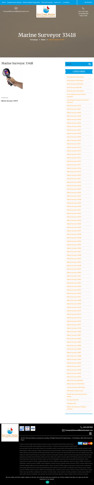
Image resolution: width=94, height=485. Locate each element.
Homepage (34, 39)
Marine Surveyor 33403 (74, 116)
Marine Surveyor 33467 (74, 297)
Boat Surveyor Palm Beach (75, 84)
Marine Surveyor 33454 (74, 262)
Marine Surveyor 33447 (74, 251)
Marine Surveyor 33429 (74, 203)
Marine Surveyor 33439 (74, 237)
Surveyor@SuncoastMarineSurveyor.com (16, 11)
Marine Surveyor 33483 (74, 342)
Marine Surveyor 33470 (74, 307)
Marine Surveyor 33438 (74, 234)
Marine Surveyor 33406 (74, 126)
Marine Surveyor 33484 (74, 345)
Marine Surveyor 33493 (74, 359)
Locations (66, 2)
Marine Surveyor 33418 (74, 168)
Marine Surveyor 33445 (74, 244)
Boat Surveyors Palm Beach (75, 91)
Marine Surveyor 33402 (74, 112)
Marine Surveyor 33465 (74, 290)
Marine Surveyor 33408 (74, 133)
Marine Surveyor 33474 (74, 317)
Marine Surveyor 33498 (74, 370)
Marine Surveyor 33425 (74, 189)
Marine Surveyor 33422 (74, 182)
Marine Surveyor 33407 (74, 130)
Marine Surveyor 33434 (74, 220)
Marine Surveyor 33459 (74, 269)
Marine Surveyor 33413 (74, 150)
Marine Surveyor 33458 (74, 265)
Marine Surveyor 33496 (74, 363)
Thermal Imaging (47, 2)
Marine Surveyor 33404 (74, 119)
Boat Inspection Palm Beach (75, 77)
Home (4, 2)
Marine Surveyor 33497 (74, 366)
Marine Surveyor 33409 (74, 137)
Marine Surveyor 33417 (74, 164)
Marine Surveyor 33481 (74, 335)
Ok (47, 482)
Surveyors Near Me (72, 400)
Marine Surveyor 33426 (74, 192)
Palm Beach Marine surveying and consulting (37, 438)
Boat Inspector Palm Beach (75, 80)
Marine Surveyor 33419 (74, 171)
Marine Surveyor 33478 (74, 328)
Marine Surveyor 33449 (74, 258)
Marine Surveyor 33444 (74, 241)
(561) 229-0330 (83, 11)
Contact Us (58, 2)
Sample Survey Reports (14, 2)
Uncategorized (71, 403)
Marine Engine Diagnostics (31, 2)
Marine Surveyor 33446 (74, 248)
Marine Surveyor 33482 (74, 338)
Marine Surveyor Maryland (75, 380)
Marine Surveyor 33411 (74, 144)
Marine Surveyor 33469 (74, 304)
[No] (92, 480)
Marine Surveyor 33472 (74, 310)
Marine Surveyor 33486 (74, 349)
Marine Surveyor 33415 (74, 157)
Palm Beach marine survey (75, 390)
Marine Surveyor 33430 (74, 206)
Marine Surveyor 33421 (74, 178)
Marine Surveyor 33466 (74, 293)
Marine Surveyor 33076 (74, 105)
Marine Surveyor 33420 (74, 175)
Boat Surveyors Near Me (74, 87)
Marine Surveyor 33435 (74, 224)
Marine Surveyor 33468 (74, 300)
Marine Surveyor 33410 (74, 140)
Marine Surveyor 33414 (74, 154)
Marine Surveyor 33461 (74, 276)
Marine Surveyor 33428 (74, 199)
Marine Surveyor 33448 (74, 255)
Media (43, 39)
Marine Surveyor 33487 (74, 352)
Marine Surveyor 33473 (74, 314)
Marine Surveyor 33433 (74, 217)
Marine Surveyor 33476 (74, 321)
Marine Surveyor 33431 (74, 210)
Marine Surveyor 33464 (74, 286)
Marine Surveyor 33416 (74, 161)
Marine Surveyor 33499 (74, 373)
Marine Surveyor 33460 (74, 272)
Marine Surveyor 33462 (74, 279)
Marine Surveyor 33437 (74, 230)
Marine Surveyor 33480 (74, 331)
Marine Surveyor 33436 (74, 227)
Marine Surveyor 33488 (74, 356)
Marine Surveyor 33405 (74, 123)
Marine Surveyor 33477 (74, 324)
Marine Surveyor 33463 (74, 283)
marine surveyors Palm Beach (76, 387)
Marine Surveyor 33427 (74, 196)
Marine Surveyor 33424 (74, 185)
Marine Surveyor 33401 (74, 109)
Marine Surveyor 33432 (74, 213)
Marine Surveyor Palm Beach (75, 383)
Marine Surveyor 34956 (74, 377)
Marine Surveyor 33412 (74, 147)
